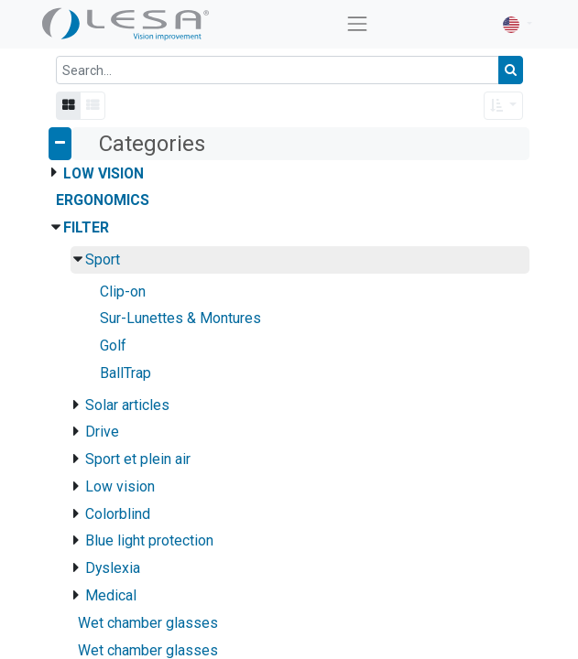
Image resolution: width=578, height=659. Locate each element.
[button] (503, 106)
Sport (102, 259)
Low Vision (103, 173)
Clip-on (123, 291)
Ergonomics (102, 200)
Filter (86, 227)
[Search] (510, 70)
